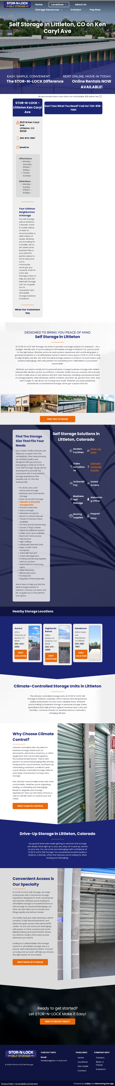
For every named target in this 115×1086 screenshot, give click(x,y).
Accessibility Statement (26, 1082)
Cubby (87, 1082)
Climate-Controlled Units (96, 466)
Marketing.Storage (104, 1082)
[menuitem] (41, 4)
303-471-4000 (49, 647)
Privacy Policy (7, 1082)
